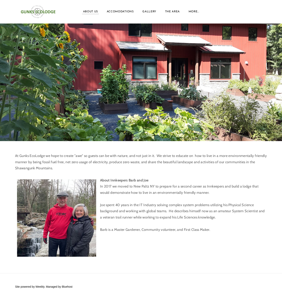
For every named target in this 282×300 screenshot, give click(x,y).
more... (194, 11)
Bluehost (67, 286)
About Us (90, 11)
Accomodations (120, 11)
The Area (172, 11)
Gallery (149, 11)
